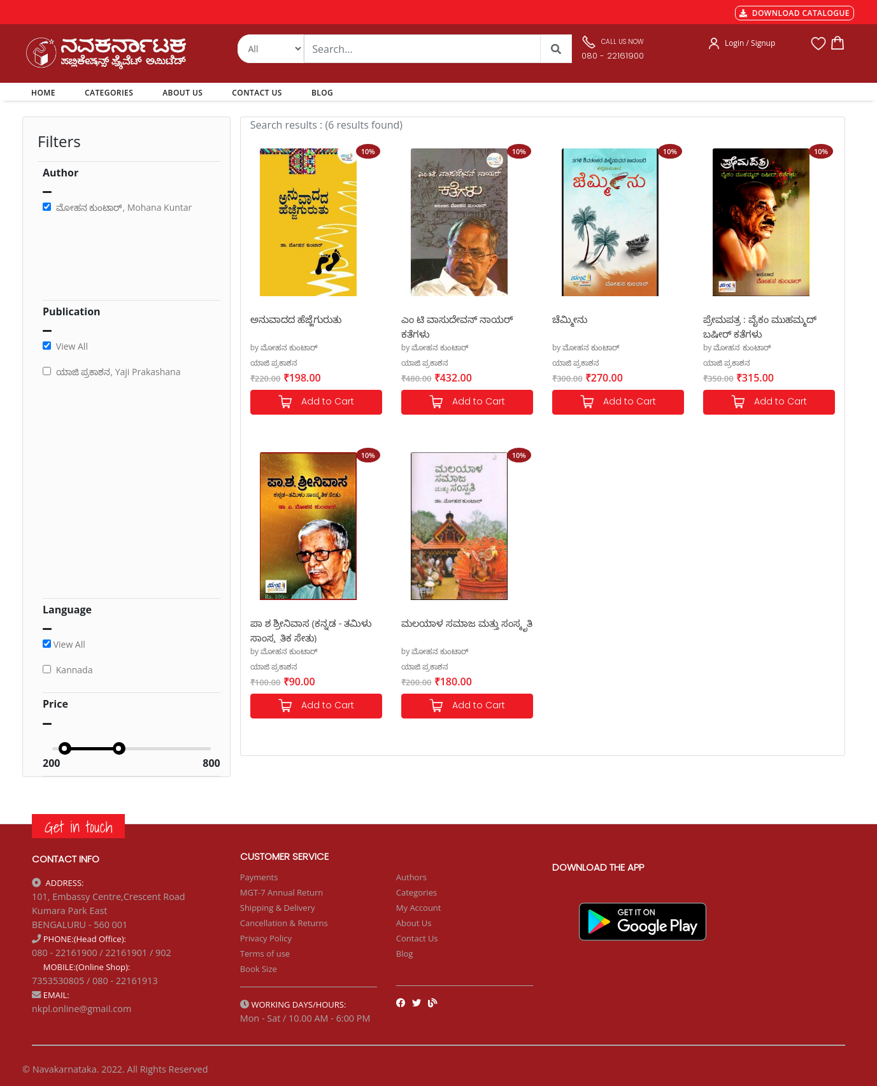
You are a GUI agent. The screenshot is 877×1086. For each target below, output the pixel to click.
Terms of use (265, 953)
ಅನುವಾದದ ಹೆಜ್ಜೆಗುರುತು (295, 319)
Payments (259, 877)
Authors (411, 877)
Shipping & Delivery (277, 907)
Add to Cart (316, 402)
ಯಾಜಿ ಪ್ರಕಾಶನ (273, 362)
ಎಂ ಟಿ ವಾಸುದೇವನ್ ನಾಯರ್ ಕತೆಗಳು (457, 326)
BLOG (322, 92)
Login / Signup (750, 43)
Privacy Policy (266, 938)
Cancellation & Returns (284, 923)
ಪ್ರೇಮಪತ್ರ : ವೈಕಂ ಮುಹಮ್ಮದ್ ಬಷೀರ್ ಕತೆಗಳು (759, 326)
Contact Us (417, 938)
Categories (416, 892)
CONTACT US (257, 92)
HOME (46, 92)
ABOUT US (182, 92)
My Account (418, 907)
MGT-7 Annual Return (282, 892)
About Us (414, 923)
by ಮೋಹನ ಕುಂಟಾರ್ (284, 347)
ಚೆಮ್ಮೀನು (569, 319)
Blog (404, 953)
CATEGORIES (109, 92)
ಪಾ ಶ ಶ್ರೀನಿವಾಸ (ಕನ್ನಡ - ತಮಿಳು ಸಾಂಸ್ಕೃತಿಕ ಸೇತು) (311, 630)
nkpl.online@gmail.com (81, 1009)
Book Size (258, 969)
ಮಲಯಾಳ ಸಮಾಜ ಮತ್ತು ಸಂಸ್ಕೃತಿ (466, 623)
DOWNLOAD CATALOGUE (794, 13)
